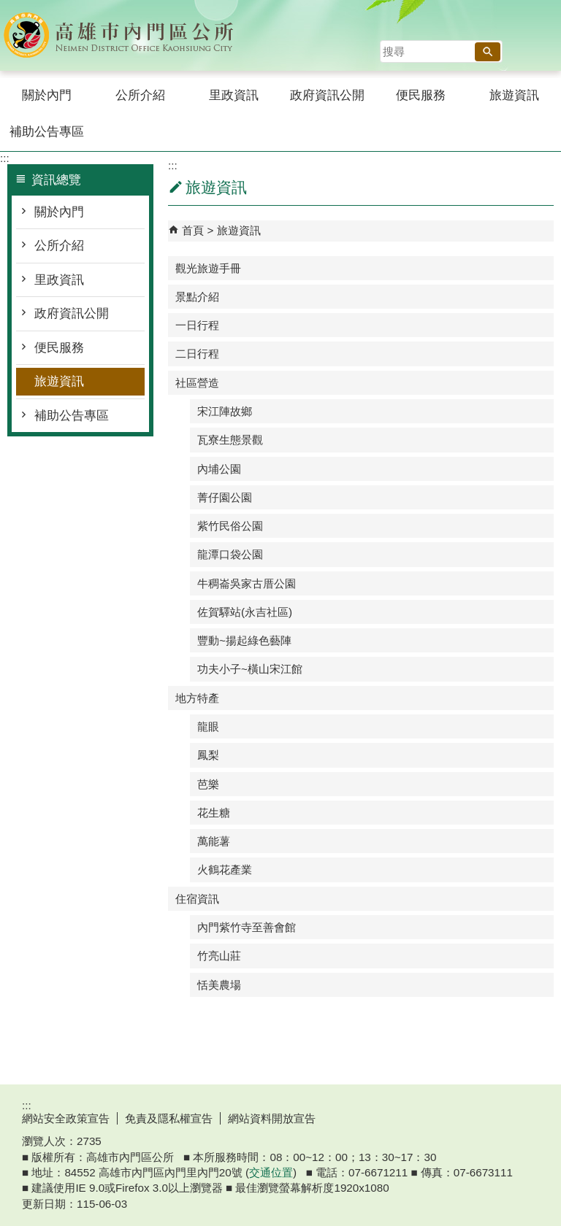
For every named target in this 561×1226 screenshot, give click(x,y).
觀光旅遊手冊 (208, 268)
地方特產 (197, 698)
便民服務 (421, 95)
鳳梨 (208, 755)
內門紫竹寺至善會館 (246, 927)
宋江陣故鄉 (224, 411)
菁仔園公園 (224, 497)
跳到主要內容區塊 (7, 7)
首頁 (193, 230)
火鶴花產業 (224, 869)
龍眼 (208, 726)
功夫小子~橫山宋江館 (249, 669)
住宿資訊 (197, 898)
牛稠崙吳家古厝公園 (246, 583)
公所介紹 (140, 95)
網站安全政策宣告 (66, 1118)
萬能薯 (213, 841)
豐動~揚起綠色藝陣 (244, 640)
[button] (487, 51)
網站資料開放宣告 (272, 1118)
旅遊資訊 (514, 95)
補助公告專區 (46, 132)
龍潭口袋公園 (230, 554)
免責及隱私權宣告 (169, 1118)
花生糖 (213, 812)
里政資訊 (234, 95)
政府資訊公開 (327, 95)
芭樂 (208, 784)
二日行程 (197, 353)
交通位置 (271, 1172)
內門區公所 (123, 35)
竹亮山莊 (219, 955)
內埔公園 (219, 469)
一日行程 (197, 325)
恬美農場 (219, 985)
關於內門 (47, 95)
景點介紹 (197, 296)
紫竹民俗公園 (230, 526)
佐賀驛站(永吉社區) (244, 612)
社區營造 (197, 383)
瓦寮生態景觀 (230, 439)
